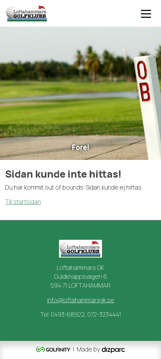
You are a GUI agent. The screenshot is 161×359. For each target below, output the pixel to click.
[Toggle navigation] (146, 13)
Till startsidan (23, 201)
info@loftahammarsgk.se (80, 300)
